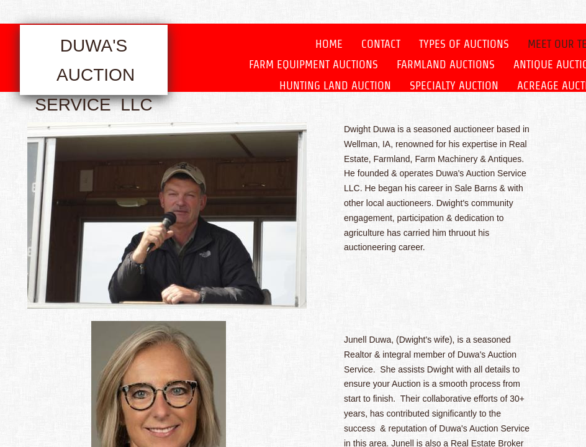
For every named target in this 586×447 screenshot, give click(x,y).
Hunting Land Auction (335, 85)
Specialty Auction (454, 85)
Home (329, 44)
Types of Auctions (464, 44)
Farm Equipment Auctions (313, 64)
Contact (380, 44)
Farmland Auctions (446, 64)
